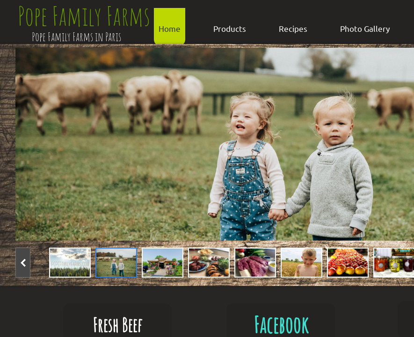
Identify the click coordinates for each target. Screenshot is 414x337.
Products (229, 28)
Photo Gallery (365, 28)
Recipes (293, 28)
